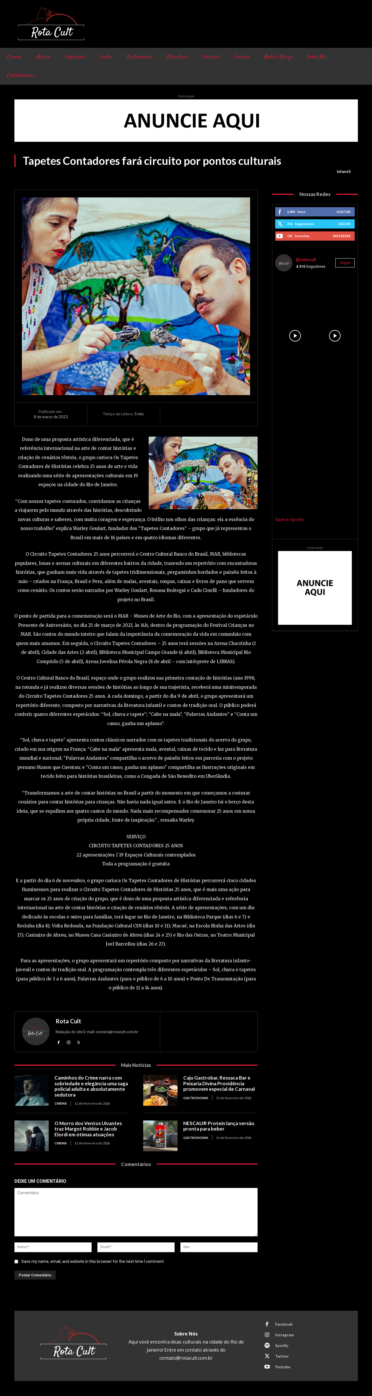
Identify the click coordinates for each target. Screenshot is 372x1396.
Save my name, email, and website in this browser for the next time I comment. (93, 1261)
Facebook (283, 1324)
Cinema (60, 1103)
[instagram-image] (295, 296)
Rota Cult (68, 1021)
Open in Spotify (289, 519)
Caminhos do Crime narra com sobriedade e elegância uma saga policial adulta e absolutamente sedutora (91, 1086)
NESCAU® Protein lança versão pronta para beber (218, 1126)
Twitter (282, 1356)
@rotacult (306, 259)
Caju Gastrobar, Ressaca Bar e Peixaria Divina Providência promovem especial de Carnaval (219, 1083)
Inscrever (342, 236)
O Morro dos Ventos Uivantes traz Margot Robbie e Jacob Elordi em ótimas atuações (88, 1128)
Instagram (284, 1335)
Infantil (344, 171)
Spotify (281, 1345)
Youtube (282, 1367)
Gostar (344, 212)
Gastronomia (195, 1098)
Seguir (344, 224)
